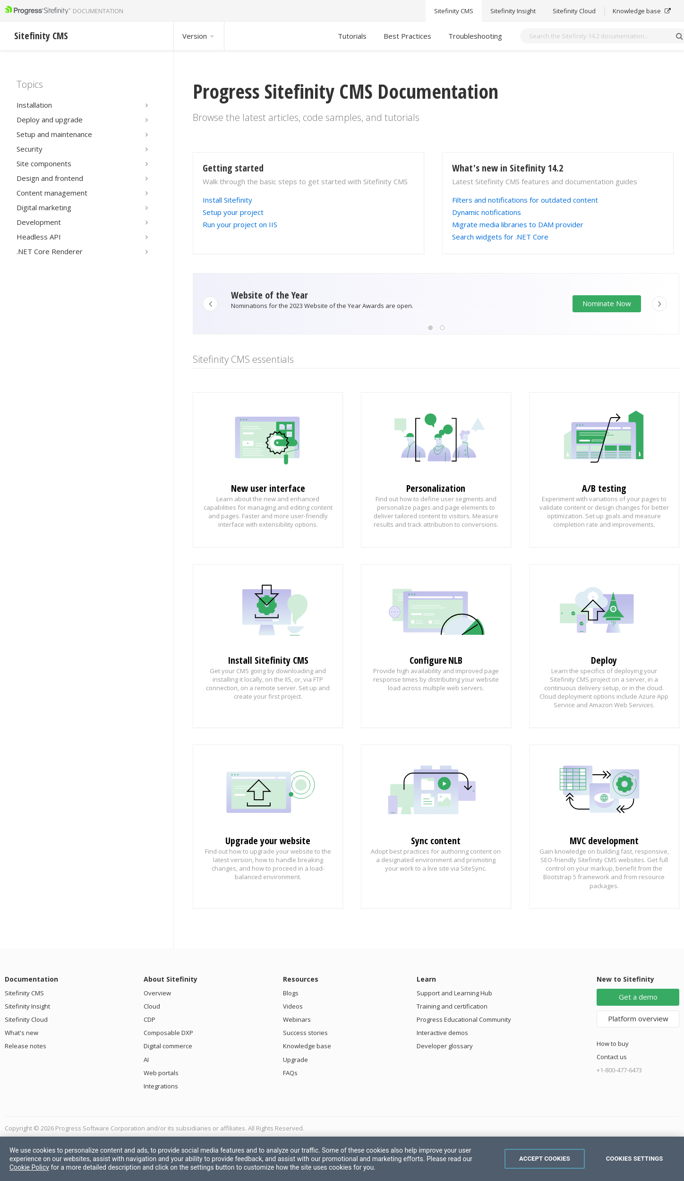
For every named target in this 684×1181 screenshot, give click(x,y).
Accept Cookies (544, 1158)
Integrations (161, 1086)
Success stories (305, 1032)
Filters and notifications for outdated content (525, 200)
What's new (21, 1032)
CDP (149, 1019)
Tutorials (352, 36)
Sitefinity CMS (24, 993)
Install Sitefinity (227, 200)
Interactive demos (442, 1032)
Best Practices (407, 36)
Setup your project (233, 212)
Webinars (297, 1019)
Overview (157, 993)
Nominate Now (606, 303)
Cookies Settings (634, 1158)
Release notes (25, 1046)
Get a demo (638, 996)
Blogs (291, 993)
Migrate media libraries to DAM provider (517, 224)
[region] (342, 1159)
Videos (293, 1006)
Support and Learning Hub (454, 993)
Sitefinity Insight (27, 1006)
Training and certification (452, 1006)
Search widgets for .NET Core (500, 236)
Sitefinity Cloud (26, 1019)
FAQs (290, 1073)
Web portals (161, 1073)
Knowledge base (307, 1046)
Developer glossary (445, 1046)
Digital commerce (168, 1046)
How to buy (613, 1043)
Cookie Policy (29, 1167)
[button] (430, 328)
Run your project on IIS (240, 224)
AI (146, 1059)
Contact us (612, 1057)
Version (198, 36)
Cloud (152, 1006)
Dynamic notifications (486, 212)
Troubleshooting (475, 36)
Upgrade (295, 1059)
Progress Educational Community (464, 1019)
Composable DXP (168, 1032)
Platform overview (638, 1018)
